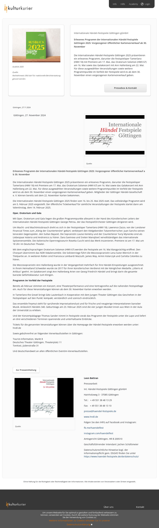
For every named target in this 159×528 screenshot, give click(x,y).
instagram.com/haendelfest (98, 433)
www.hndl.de (91, 416)
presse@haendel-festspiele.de (100, 411)
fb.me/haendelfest (94, 427)
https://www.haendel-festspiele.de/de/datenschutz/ (111, 456)
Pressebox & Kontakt (125, 87)
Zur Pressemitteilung (26, 370)
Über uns (108, 506)
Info (115, 4)
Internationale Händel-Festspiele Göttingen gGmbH (101, 33)
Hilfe (123, 4)
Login (147, 4)
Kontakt (140, 506)
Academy (133, 4)
